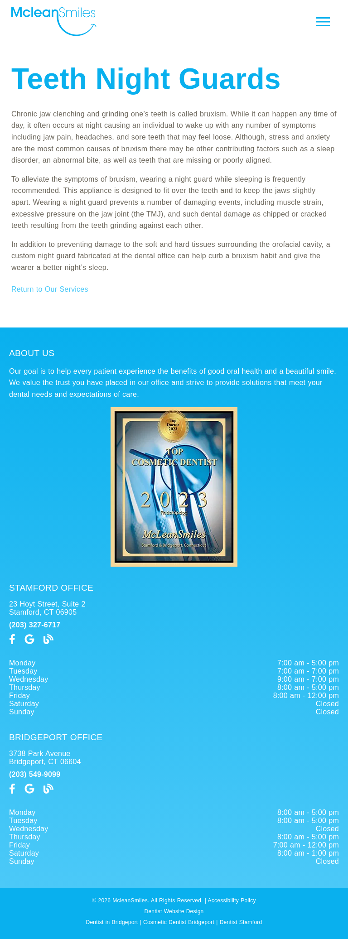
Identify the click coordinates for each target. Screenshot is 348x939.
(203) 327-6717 (34, 625)
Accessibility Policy (232, 900)
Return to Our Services (49, 289)
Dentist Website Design (174, 911)
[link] (12, 639)
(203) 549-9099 (34, 774)
